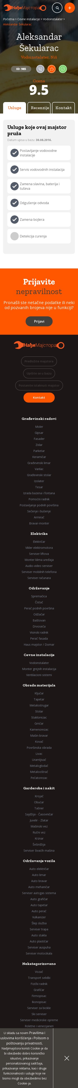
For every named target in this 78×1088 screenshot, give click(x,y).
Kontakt (64, 107)
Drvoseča (39, 626)
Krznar (39, 838)
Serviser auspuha (39, 947)
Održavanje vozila (39, 860)
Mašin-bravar (39, 735)
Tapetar (39, 699)
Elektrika (39, 533)
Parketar (39, 451)
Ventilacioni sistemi (39, 675)
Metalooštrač (39, 772)
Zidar (39, 445)
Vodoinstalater (53, 19)
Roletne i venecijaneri (39, 1026)
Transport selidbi (39, 978)
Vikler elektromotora (39, 548)
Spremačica (39, 596)
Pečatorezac (39, 778)
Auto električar (39, 869)
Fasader (39, 439)
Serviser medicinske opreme (39, 1020)
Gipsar (39, 433)
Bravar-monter (39, 523)
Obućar (39, 802)
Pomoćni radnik (39, 499)
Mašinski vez (39, 826)
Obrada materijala (39, 685)
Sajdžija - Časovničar (39, 814)
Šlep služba (39, 923)
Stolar (39, 711)
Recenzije (40, 107)
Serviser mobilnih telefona (39, 572)
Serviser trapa (39, 929)
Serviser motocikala (39, 953)
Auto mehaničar (39, 887)
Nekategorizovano (39, 963)
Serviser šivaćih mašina (39, 850)
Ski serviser (39, 1014)
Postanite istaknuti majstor (39, 385)
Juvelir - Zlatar (39, 820)
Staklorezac (39, 717)
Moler (39, 427)
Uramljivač (39, 760)
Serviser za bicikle (39, 1008)
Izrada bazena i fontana (39, 493)
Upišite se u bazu (39, 373)
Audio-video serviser (39, 566)
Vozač (39, 972)
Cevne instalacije (28, 19)
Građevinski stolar (39, 475)
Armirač (39, 517)
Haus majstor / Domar (39, 644)
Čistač (39, 602)
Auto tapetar (39, 905)
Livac (39, 754)
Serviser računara (39, 578)
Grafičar (39, 990)
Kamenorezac (39, 729)
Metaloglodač (39, 766)
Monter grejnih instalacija (39, 669)
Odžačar (39, 614)
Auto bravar (39, 881)
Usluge (14, 107)
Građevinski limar (39, 463)
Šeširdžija (39, 844)
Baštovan (39, 620)
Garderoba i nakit (39, 788)
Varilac (39, 469)
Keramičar (39, 457)
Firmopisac (39, 996)
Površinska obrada (39, 748)
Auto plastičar (39, 941)
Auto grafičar (39, 899)
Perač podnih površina (39, 608)
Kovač (39, 742)
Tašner (39, 808)
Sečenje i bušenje (39, 511)
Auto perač (39, 911)
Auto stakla (39, 935)
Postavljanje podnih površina (39, 505)
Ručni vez (39, 832)
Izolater (39, 481)
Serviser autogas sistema (39, 893)
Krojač (39, 796)
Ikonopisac (39, 1002)
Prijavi (39, 321)
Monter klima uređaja (39, 560)
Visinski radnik (39, 632)
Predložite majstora (39, 361)
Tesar (39, 487)
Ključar (39, 693)
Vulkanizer (39, 917)
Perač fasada (39, 638)
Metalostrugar (39, 705)
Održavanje (39, 588)
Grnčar (39, 723)
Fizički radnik (39, 984)
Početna (8, 19)
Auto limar (39, 875)
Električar (39, 542)
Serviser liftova (39, 554)
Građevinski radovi (39, 418)
